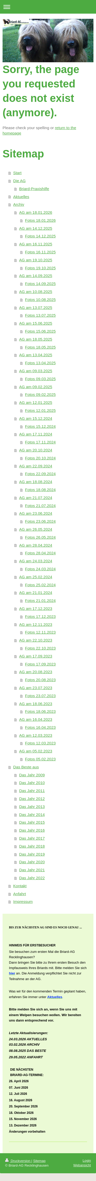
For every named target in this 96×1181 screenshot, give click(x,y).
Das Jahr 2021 (32, 870)
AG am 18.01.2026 (35, 212)
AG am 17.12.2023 (35, 608)
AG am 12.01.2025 (35, 402)
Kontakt (20, 886)
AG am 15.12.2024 (35, 418)
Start (17, 173)
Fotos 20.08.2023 (40, 680)
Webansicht (82, 1165)
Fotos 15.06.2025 (40, 331)
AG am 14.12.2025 (35, 228)
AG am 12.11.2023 (35, 624)
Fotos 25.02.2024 (40, 585)
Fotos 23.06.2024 (40, 521)
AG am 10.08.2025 (35, 291)
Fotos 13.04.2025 (40, 363)
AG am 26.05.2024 (35, 529)
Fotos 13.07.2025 (40, 315)
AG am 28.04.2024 (35, 545)
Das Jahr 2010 (32, 782)
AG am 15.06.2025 (35, 323)
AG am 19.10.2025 (35, 260)
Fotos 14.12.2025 (40, 236)
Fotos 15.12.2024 (40, 426)
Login (87, 1160)
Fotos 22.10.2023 (40, 648)
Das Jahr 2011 (32, 790)
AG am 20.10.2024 (35, 450)
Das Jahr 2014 (32, 814)
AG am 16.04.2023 (35, 719)
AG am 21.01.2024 (35, 592)
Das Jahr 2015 (32, 822)
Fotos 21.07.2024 (40, 505)
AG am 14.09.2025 (35, 275)
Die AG (19, 181)
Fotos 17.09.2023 (40, 664)
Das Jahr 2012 (32, 798)
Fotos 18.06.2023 (40, 711)
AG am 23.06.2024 (35, 513)
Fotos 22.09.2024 (40, 474)
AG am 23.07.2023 (35, 688)
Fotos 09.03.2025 (40, 379)
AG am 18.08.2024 (35, 481)
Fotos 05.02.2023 (40, 759)
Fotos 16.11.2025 (40, 252)
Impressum (23, 901)
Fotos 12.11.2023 (40, 632)
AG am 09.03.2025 (35, 371)
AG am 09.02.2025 (35, 387)
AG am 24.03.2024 (35, 561)
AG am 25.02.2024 (35, 577)
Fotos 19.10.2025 (40, 268)
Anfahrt (19, 894)
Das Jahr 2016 (32, 830)
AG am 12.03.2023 (35, 735)
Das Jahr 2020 (32, 862)
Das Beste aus (26, 767)
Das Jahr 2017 (32, 838)
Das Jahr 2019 (32, 854)
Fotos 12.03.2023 (40, 743)
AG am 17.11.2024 (35, 434)
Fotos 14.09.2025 (40, 283)
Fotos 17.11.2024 (40, 442)
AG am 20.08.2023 (35, 672)
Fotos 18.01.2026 (40, 220)
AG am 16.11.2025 (35, 244)
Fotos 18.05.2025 (40, 347)
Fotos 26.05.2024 (40, 537)
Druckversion (18, 1161)
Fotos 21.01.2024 (40, 600)
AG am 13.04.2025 (35, 355)
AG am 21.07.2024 (35, 497)
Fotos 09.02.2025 (40, 394)
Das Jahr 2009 (32, 775)
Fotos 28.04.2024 (40, 553)
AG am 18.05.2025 (35, 339)
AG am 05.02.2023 (35, 751)
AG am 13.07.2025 (35, 307)
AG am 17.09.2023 (35, 656)
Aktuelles (21, 196)
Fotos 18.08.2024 (40, 489)
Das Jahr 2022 (32, 878)
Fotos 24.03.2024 (40, 569)
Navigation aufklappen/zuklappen (48, 6)
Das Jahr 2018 (32, 846)
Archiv (18, 204)
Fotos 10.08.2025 (40, 299)
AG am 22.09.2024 (35, 466)
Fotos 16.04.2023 (40, 727)
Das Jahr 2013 (32, 806)
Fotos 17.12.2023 (40, 616)
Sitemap (39, 1161)
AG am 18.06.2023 (35, 704)
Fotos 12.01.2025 (40, 410)
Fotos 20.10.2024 (40, 458)
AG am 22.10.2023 (35, 640)
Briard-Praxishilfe (34, 189)
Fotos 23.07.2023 (40, 696)
